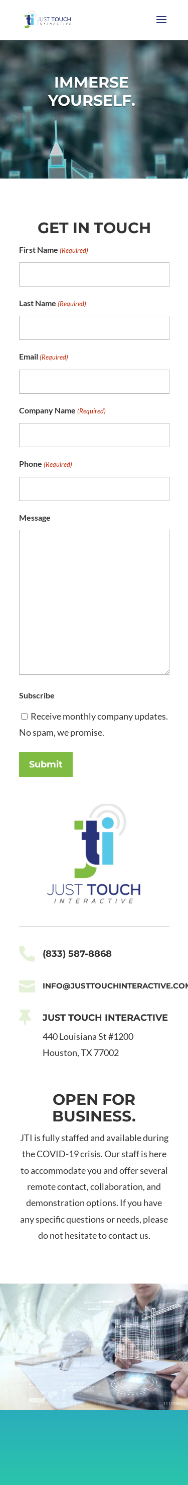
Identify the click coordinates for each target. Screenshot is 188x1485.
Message (35, 517)
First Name (53, 250)
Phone (45, 464)
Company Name (62, 411)
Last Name (52, 304)
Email (43, 357)
